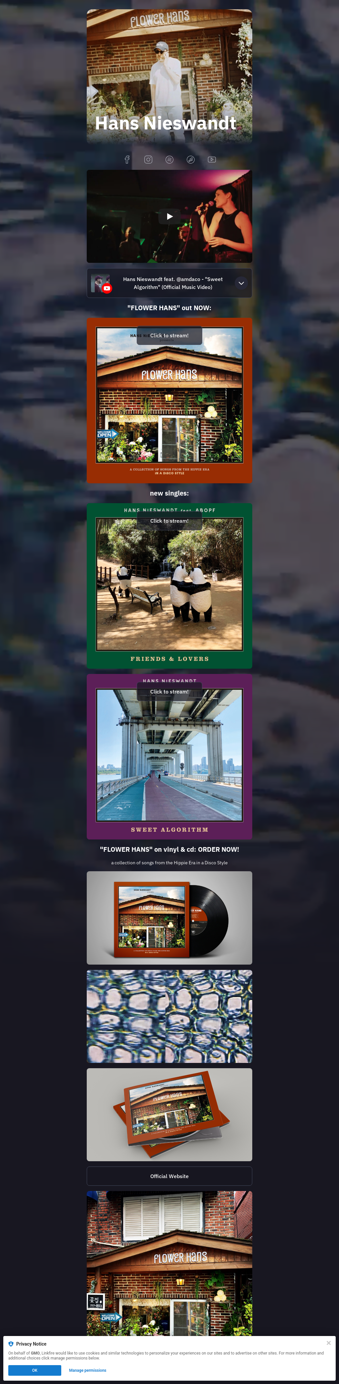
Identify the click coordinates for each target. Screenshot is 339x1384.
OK (34, 1370)
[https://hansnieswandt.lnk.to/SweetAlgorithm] (169, 756)
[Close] (328, 1343)
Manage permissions (88, 1370)
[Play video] (169, 216)
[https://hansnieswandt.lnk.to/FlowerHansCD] (169, 1114)
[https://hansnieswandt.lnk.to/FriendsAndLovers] (169, 586)
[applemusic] (190, 160)
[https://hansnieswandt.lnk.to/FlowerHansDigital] (169, 400)
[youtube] (211, 160)
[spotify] (169, 160)
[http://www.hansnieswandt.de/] (169, 1176)
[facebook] (127, 160)
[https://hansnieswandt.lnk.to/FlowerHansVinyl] (169, 917)
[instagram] (148, 160)
